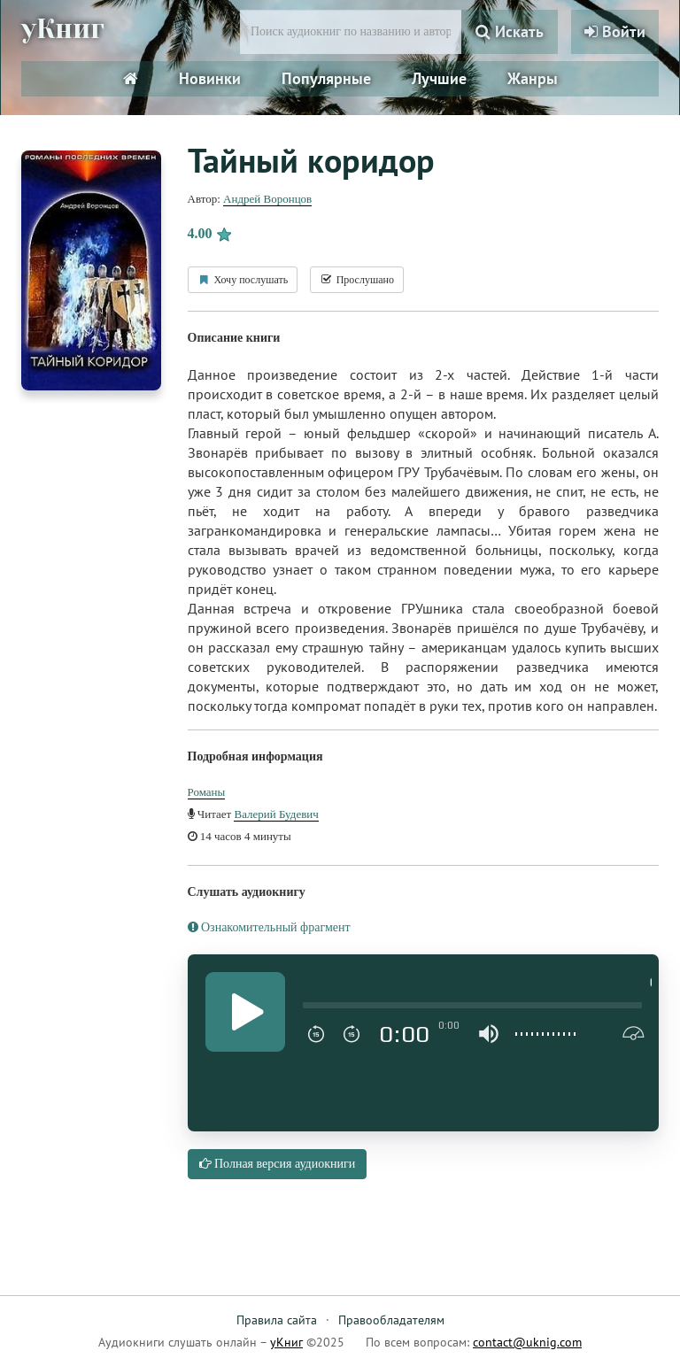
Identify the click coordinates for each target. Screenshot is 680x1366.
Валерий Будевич (276, 814)
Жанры (532, 78)
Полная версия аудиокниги (277, 1163)
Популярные (326, 78)
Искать (509, 31)
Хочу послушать (243, 280)
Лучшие (439, 78)
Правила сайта (276, 1320)
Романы (207, 792)
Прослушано (357, 280)
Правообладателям (391, 1320)
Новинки (210, 78)
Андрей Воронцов (267, 198)
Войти (614, 31)
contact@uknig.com (527, 1342)
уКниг (62, 29)
